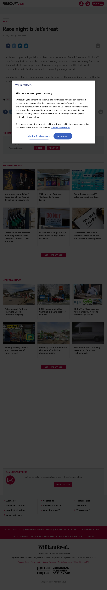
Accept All (63, 136)
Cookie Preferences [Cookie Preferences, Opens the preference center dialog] (39, 136)
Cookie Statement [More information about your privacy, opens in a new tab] (60, 127)
